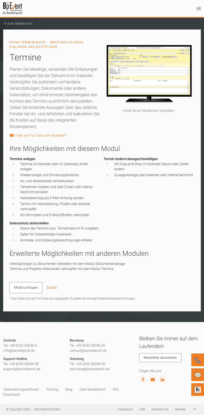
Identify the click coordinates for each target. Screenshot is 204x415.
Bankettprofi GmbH (47, 409)
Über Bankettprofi (92, 389)
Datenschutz (160, 409)
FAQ (116, 389)
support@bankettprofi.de (21, 369)
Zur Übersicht (18, 23)
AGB (142, 409)
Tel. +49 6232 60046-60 (87, 345)
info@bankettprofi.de (19, 351)
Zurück (51, 288)
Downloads (11, 394)
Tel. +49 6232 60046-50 (87, 364)
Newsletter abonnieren (160, 358)
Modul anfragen (26, 288)
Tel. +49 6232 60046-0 (20, 345)
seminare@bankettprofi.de (89, 369)
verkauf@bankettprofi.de (88, 351)
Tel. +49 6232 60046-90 (21, 364)
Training (52, 389)
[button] (199, 8)
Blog (68, 389)
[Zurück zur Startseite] (12, 8)
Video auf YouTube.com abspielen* (38, 135)
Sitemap (180, 409)
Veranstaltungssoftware (21, 389)
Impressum (125, 409)
